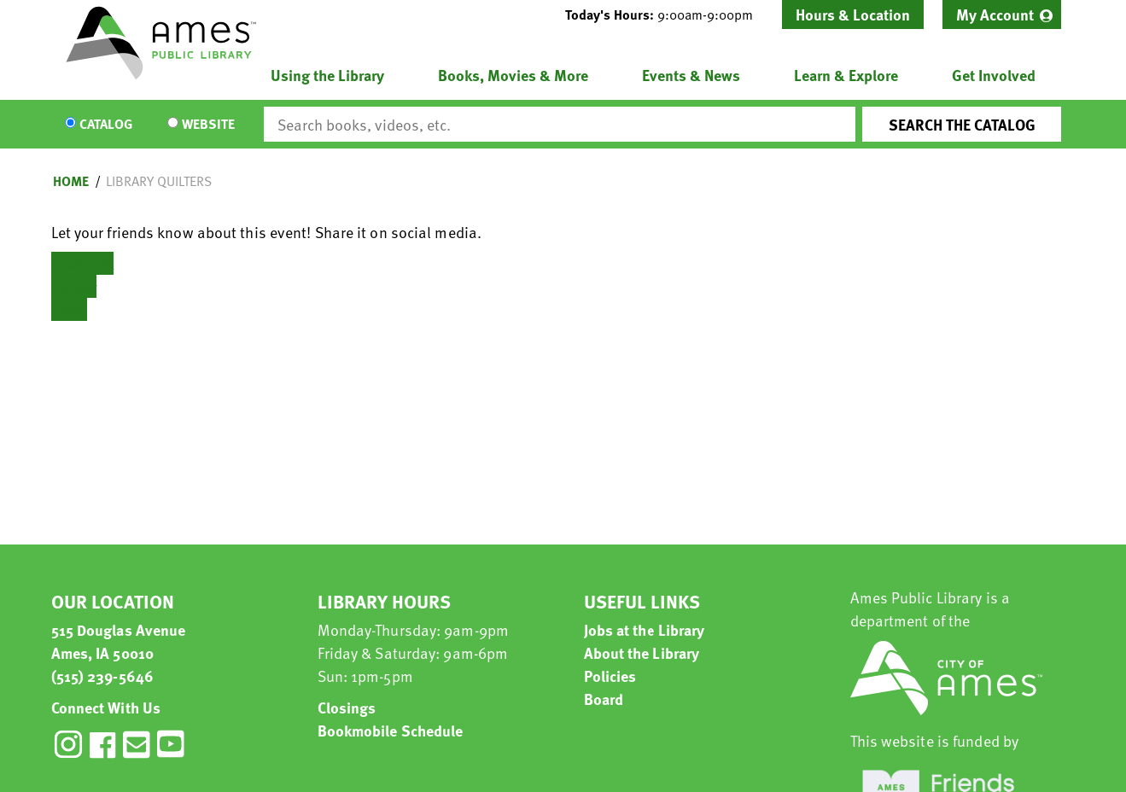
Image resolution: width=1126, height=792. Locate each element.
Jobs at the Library (644, 629)
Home (71, 181)
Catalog (105, 124)
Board (604, 698)
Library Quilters (159, 181)
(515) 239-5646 (102, 675)
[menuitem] (1001, 14)
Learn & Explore (846, 74)
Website (208, 124)
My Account (995, 14)
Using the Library (327, 74)
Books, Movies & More (513, 74)
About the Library (642, 652)
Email (69, 309)
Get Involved (994, 74)
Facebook (82, 263)
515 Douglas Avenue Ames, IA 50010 (118, 641)
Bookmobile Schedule (391, 730)
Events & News (691, 74)
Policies (610, 675)
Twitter (73, 286)
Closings (347, 707)
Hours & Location (853, 14)
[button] (666, 14)
